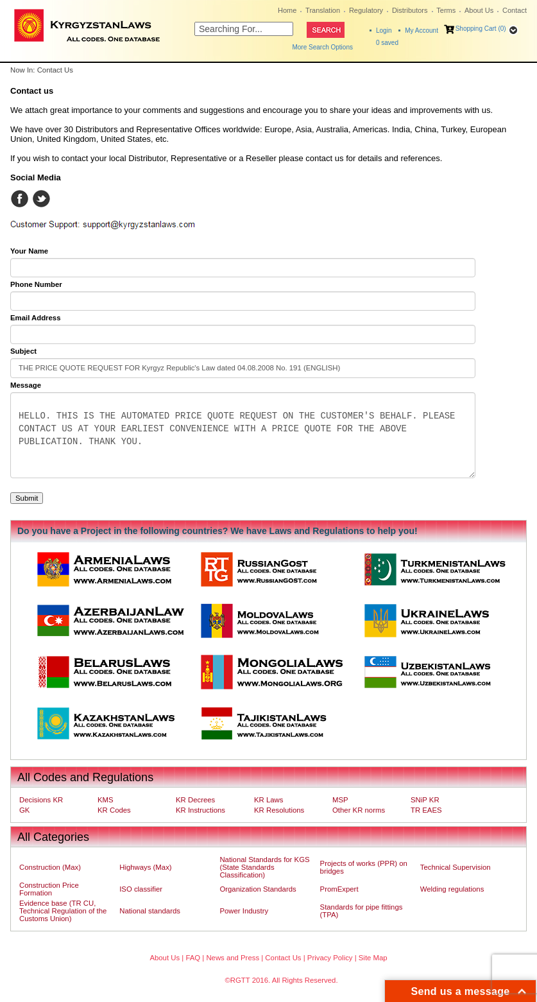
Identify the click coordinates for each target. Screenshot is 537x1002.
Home (287, 10)
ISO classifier (140, 889)
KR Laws (268, 800)
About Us (479, 10)
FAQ (192, 958)
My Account (421, 30)
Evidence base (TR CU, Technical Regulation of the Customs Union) (63, 910)
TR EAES (426, 810)
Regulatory (366, 10)
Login (383, 30)
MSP (340, 800)
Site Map (373, 958)
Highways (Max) (145, 867)
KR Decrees (195, 800)
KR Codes (114, 810)
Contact (514, 10)
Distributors (410, 10)
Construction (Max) (50, 867)
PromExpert (339, 889)
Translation (322, 10)
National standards (149, 911)
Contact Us (283, 958)
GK (24, 810)
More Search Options (322, 47)
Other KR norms (358, 810)
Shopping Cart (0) (481, 28)
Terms (446, 10)
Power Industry (243, 911)
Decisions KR (41, 800)
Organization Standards (257, 889)
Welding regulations (452, 889)
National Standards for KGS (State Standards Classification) (264, 867)
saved (387, 42)
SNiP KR (425, 800)
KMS (106, 800)
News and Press (232, 958)
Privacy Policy (330, 958)
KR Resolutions (279, 810)
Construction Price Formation (49, 889)
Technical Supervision (455, 867)
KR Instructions (200, 810)
